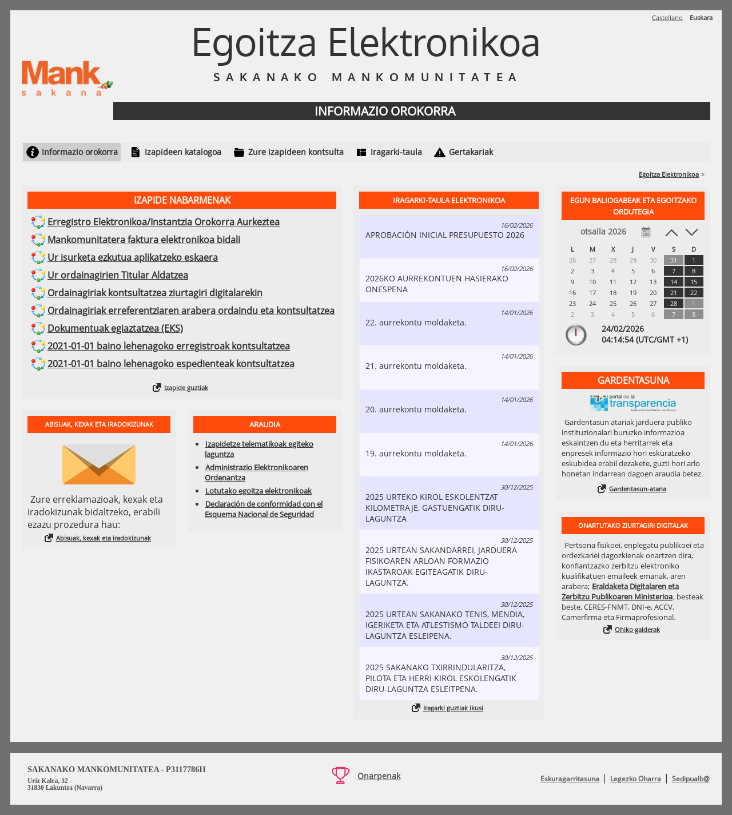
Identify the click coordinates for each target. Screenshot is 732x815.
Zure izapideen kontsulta (296, 151)
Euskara (701, 17)
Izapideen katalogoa (183, 151)
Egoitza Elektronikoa (669, 174)
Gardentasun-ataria (637, 488)
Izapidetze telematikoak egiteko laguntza (259, 449)
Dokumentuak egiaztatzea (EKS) (115, 328)
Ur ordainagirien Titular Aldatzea (117, 275)
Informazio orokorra (80, 151)
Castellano (667, 17)
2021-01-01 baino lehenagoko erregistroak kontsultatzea (168, 346)
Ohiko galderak (637, 629)
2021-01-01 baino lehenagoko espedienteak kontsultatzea (171, 363)
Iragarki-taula (396, 151)
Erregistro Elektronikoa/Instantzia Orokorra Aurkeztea (163, 222)
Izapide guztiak (186, 387)
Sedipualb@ (691, 779)
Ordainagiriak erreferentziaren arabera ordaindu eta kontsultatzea (191, 310)
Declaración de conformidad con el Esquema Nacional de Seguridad (264, 509)
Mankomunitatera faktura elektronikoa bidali (143, 239)
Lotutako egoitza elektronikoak (258, 491)
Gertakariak (471, 151)
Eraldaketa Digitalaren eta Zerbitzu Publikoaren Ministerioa (620, 591)
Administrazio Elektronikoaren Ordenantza (256, 472)
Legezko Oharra (635, 779)
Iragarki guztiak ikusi (453, 707)
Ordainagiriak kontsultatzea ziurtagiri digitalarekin (154, 293)
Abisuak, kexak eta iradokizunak (103, 538)
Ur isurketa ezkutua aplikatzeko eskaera (132, 257)
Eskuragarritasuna (569, 779)
